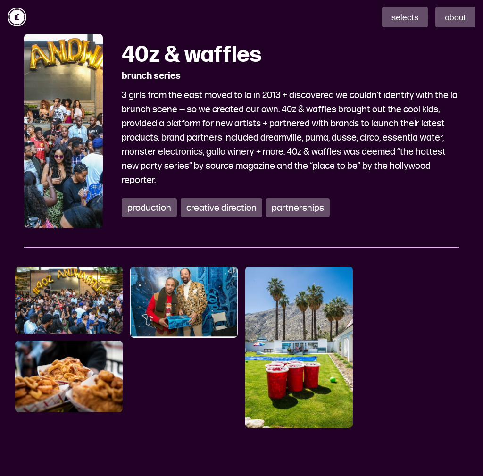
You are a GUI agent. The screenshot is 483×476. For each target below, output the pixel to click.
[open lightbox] (69, 300)
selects (404, 17)
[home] (17, 17)
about (455, 17)
